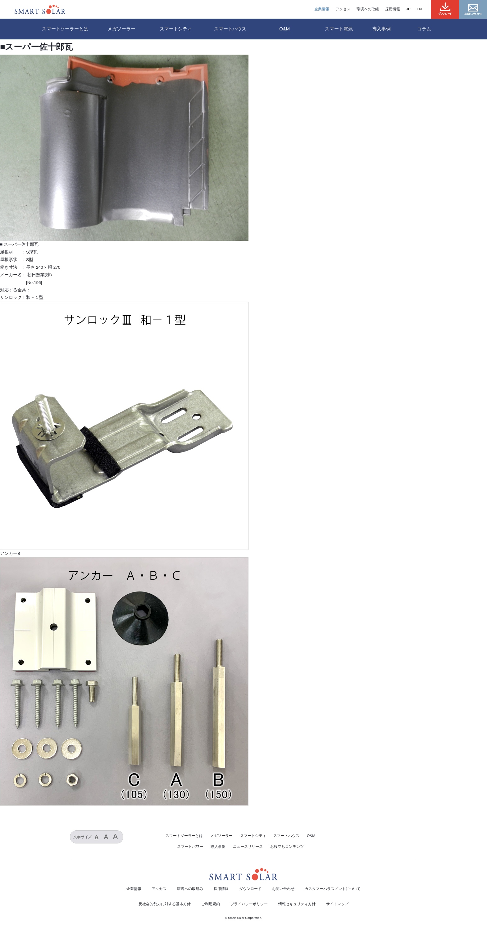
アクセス (342, 9)
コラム (424, 28)
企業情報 (321, 9)
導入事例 (381, 28)
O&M (311, 836)
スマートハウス (286, 836)
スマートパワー (190, 846)
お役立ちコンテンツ (287, 846)
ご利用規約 (210, 904)
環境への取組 (368, 9)
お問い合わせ (283, 889)
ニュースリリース (248, 846)
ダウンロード (250, 889)
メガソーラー (221, 836)
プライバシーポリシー (249, 904)
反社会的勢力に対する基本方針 (165, 904)
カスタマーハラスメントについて (333, 889)
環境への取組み (190, 889)
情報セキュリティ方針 (297, 904)
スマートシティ (253, 836)
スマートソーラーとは (65, 28)
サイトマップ (337, 904)
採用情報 (392, 9)
